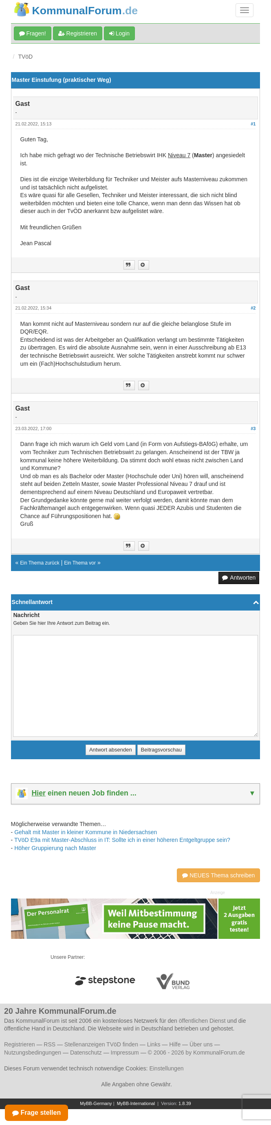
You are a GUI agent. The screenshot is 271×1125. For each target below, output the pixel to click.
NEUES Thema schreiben (218, 875)
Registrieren (77, 33)
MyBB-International (136, 1103)
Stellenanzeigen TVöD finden (101, 1044)
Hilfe (175, 1044)
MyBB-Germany (96, 1103)
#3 (253, 428)
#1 (253, 123)
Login (119, 33)
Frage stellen (36, 1112)
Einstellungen (166, 1068)
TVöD (25, 56)
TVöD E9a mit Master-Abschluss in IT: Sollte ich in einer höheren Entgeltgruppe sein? (122, 840)
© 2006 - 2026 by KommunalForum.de (196, 1052)
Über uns (201, 1044)
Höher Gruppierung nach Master (55, 848)
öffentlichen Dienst (202, 1020)
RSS (49, 1044)
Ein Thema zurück (39, 563)
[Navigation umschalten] (244, 10)
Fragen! (32, 33)
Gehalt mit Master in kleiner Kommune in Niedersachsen (85, 832)
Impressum (125, 1052)
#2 (253, 307)
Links (154, 1044)
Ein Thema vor (80, 563)
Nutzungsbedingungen (32, 1052)
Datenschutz (86, 1052)
